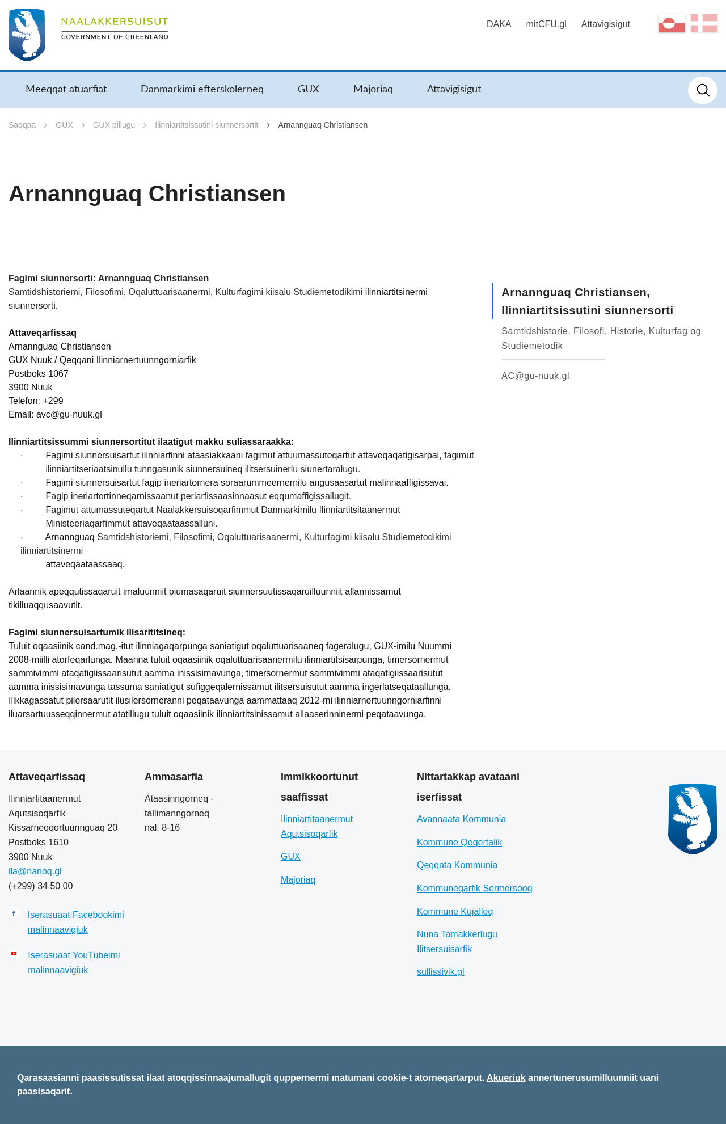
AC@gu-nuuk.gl (535, 376)
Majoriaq (373, 88)
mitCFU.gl (546, 24)
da (704, 23)
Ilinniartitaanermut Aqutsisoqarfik (317, 826)
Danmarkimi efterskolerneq (202, 88)
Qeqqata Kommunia (457, 865)
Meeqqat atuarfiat (66, 88)
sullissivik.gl (441, 971)
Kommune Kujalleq (455, 911)
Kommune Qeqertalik (459, 842)
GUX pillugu (114, 124)
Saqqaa (22, 124)
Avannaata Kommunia (461, 819)
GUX (308, 88)
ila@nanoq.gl (35, 871)
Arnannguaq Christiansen (323, 124)
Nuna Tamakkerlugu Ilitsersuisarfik (457, 941)
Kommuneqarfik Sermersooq (475, 888)
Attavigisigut (605, 24)
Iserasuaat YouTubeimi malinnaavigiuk (74, 962)
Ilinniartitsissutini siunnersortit (206, 124)
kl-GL (672, 23)
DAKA (499, 24)
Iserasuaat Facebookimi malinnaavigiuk (76, 922)
